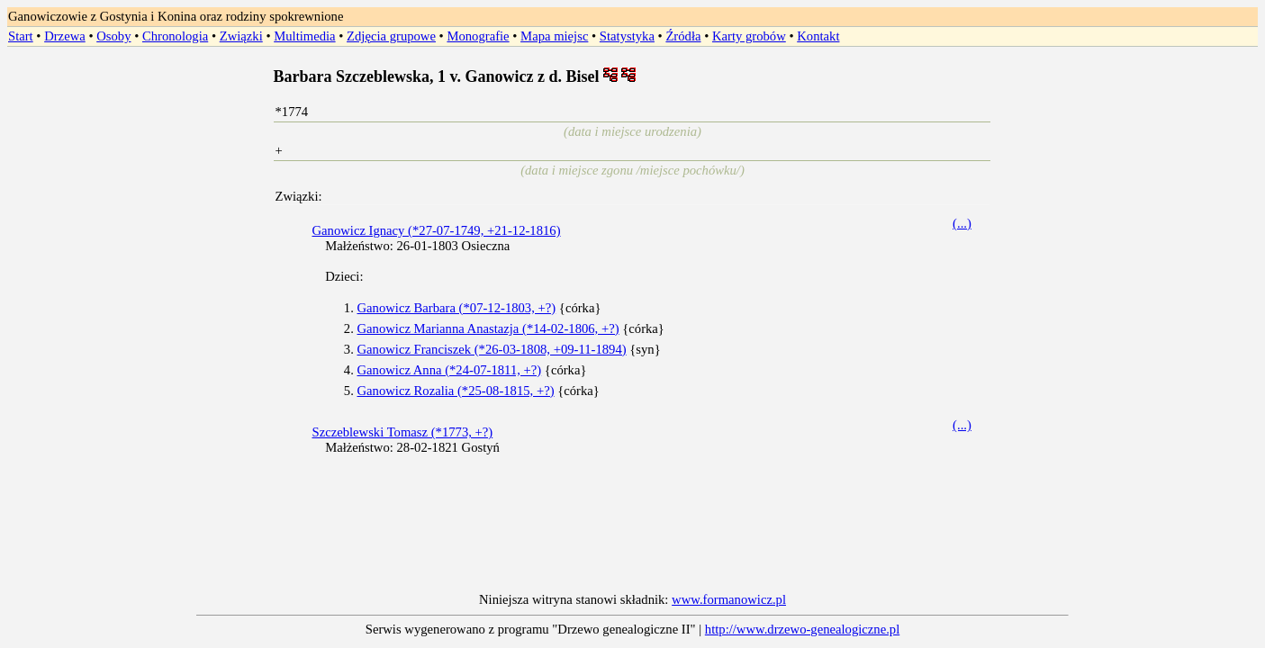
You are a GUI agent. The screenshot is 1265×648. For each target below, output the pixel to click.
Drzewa (65, 36)
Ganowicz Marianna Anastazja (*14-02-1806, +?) (488, 328)
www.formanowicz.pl (729, 599)
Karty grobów (749, 36)
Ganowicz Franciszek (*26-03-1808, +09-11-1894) (491, 349)
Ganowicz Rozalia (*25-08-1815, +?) (455, 390)
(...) (962, 223)
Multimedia (304, 36)
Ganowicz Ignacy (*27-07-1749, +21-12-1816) (436, 230)
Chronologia (175, 36)
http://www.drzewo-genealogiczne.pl (802, 629)
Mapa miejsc (554, 36)
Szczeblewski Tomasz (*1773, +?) (402, 432)
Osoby (113, 36)
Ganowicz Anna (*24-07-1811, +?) (449, 370)
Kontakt (818, 36)
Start (20, 36)
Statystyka (627, 36)
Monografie (478, 36)
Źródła (682, 36)
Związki (241, 36)
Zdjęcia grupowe (391, 36)
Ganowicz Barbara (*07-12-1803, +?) (456, 308)
